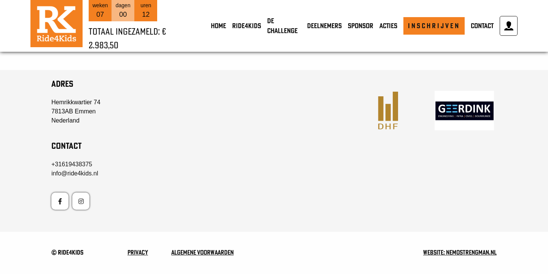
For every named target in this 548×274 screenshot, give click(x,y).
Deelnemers (324, 25)
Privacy (137, 252)
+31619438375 (71, 164)
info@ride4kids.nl (74, 173)
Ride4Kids (246, 25)
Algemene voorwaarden (202, 252)
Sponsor (360, 25)
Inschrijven (434, 25)
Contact (482, 25)
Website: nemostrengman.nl (460, 252)
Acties (388, 25)
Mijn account (508, 25)
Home (218, 25)
